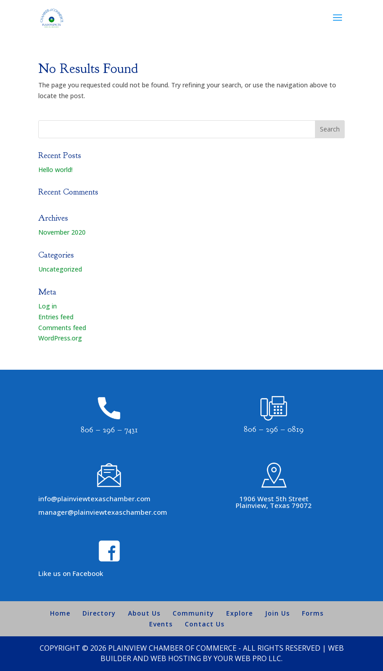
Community (193, 613)
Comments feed (62, 327)
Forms (313, 613)
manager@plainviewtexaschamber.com (102, 512)
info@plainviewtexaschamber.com (94, 498)
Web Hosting (175, 658)
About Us (144, 613)
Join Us (277, 613)
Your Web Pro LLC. (248, 658)
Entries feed (55, 317)
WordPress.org (60, 338)
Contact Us (204, 624)
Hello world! (55, 169)
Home (60, 613)
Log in (47, 306)
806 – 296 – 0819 (274, 429)
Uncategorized (60, 269)
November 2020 (62, 232)
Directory (99, 613)
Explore (239, 613)
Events (161, 624)
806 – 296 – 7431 (109, 430)
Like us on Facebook (70, 573)
